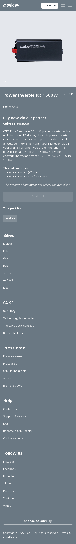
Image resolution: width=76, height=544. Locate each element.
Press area (10, 363)
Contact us (49, 5)
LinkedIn (8, 476)
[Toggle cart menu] (63, 5)
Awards (8, 378)
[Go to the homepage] (11, 5)
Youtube (8, 498)
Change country (38, 521)
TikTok (7, 483)
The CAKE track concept (18, 325)
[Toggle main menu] (69, 5)
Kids (6, 287)
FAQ (5, 423)
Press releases (12, 356)
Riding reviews (12, 385)
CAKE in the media (14, 370)
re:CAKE (8, 280)
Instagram (9, 461)
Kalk (6, 251)
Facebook (9, 468)
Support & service (14, 416)
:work (7, 273)
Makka (7, 243)
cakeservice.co (16, 123)
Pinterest (9, 491)
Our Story (9, 311)
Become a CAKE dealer (18, 430)
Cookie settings (13, 438)
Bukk (6, 265)
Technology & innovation (19, 318)
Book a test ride (13, 333)
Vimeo (7, 505)
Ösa (5, 258)
